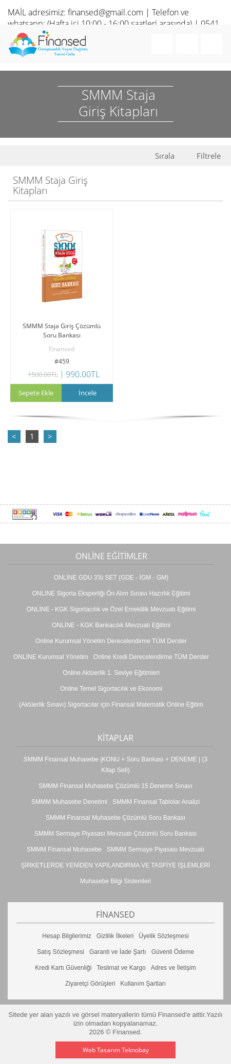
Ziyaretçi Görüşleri (90, 983)
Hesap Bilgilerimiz (66, 936)
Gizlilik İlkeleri (115, 936)
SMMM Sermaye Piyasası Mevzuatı (155, 849)
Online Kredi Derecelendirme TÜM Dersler (151, 657)
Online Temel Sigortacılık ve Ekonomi (111, 688)
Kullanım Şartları (143, 983)
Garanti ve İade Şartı (117, 951)
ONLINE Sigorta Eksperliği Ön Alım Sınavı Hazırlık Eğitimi (111, 593)
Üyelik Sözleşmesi (163, 936)
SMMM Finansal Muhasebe (64, 849)
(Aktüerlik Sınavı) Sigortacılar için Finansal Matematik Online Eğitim (111, 704)
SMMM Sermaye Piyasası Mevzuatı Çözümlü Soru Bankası (115, 833)
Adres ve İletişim (173, 967)
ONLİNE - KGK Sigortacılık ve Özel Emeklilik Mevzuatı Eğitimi (111, 609)
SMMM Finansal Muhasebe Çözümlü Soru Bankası (115, 817)
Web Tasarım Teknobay (116, 1050)
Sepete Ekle (35, 392)
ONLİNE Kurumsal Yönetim (50, 657)
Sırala (165, 156)
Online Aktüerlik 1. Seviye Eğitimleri (111, 672)
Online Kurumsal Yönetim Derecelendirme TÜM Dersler (111, 641)
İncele (88, 392)
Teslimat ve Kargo (121, 967)
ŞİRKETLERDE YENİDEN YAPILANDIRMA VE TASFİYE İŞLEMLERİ (115, 865)
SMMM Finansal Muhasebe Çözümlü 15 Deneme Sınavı (115, 786)
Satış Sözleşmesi (60, 951)
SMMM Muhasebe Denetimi (69, 801)
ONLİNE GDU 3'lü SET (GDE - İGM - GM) (111, 577)
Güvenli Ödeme (172, 951)
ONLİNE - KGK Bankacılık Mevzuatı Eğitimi (111, 625)
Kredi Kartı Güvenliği (63, 967)
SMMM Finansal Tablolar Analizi (156, 801)
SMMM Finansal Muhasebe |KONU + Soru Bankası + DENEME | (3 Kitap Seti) (115, 765)
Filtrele (209, 156)
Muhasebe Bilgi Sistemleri (115, 881)
